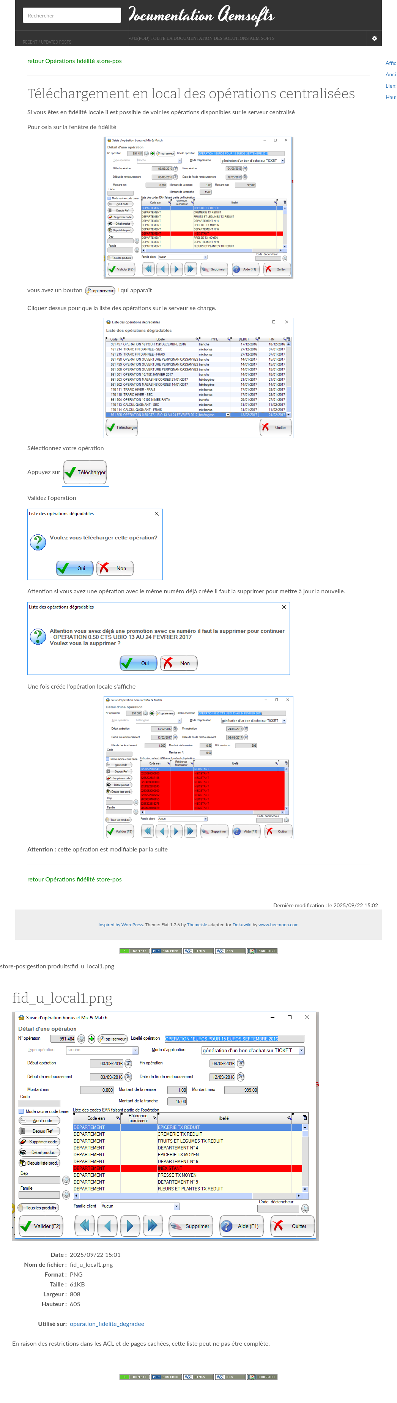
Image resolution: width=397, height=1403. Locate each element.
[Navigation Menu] (374, 38)
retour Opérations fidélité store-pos (74, 60)
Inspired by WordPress (120, 924)
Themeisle (197, 924)
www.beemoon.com (278, 924)
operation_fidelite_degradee (107, 1323)
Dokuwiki (242, 924)
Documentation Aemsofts (198, 15)
